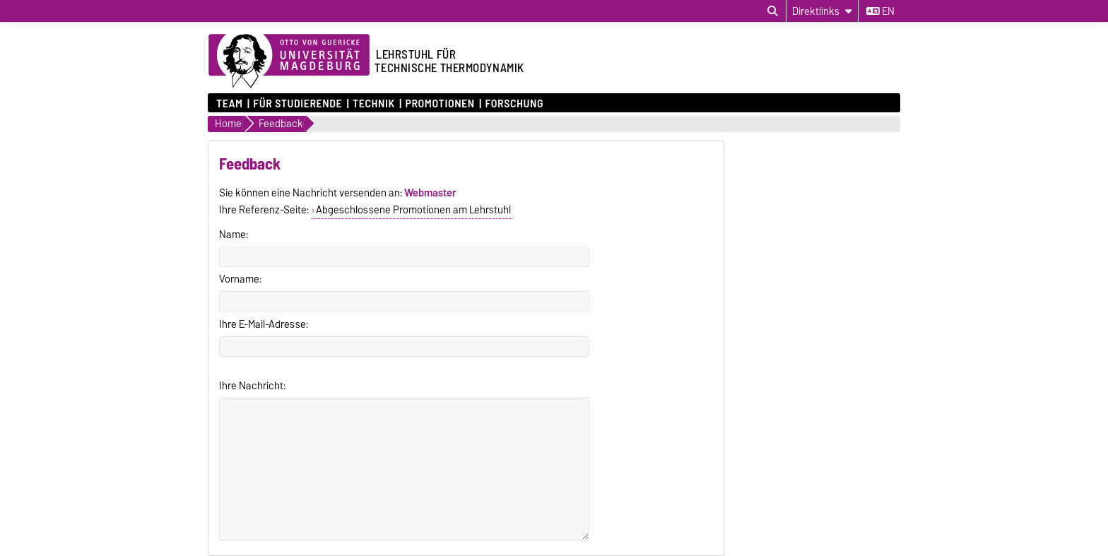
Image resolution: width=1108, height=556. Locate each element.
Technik (374, 103)
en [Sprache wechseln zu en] (880, 11)
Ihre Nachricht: (252, 385)
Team (229, 103)
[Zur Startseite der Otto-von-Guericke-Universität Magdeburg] (289, 61)
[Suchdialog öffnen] (773, 11)
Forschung (514, 103)
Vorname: (240, 279)
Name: (233, 234)
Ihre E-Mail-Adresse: (263, 324)
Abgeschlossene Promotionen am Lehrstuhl (413, 209)
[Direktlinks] (822, 11)
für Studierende (297, 103)
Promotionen (439, 103)
